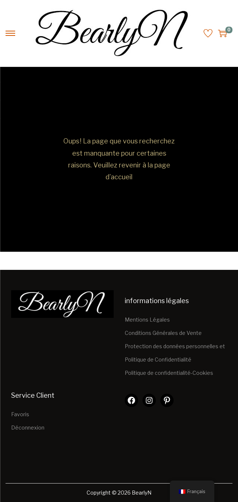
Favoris (20, 414)
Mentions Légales (147, 319)
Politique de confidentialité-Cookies (169, 373)
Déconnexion (27, 427)
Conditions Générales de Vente (163, 333)
